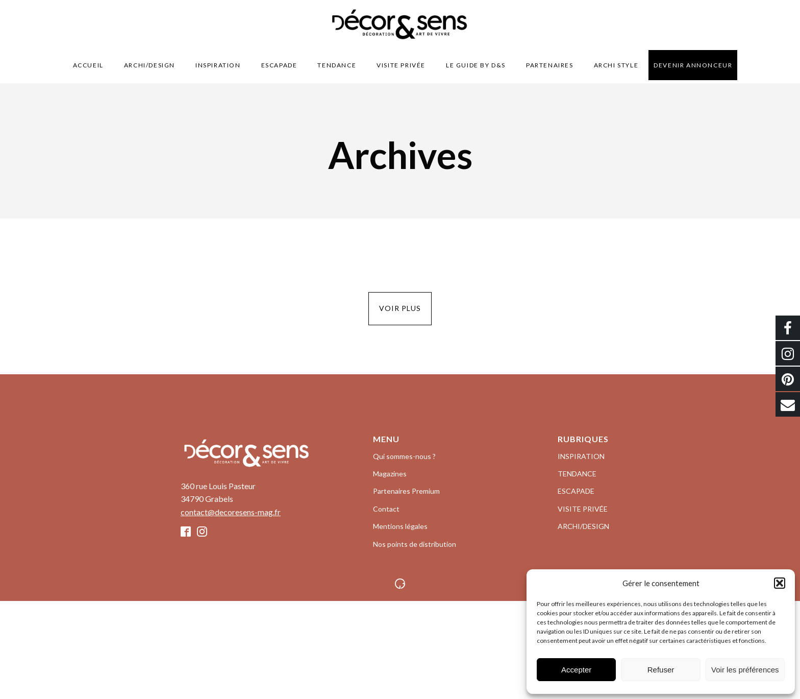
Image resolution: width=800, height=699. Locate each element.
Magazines (390, 473)
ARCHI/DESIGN (149, 65)
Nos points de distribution (414, 544)
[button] (779, 583)
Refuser (660, 669)
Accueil (88, 65)
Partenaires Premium (406, 491)
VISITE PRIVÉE (401, 65)
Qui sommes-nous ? (404, 456)
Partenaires (549, 65)
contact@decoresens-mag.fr (231, 512)
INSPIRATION (218, 65)
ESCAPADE (279, 65)
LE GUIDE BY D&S (476, 65)
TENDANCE (336, 65)
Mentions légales (400, 526)
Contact (386, 508)
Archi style (616, 65)
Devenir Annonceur (693, 65)
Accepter (576, 669)
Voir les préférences (745, 669)
